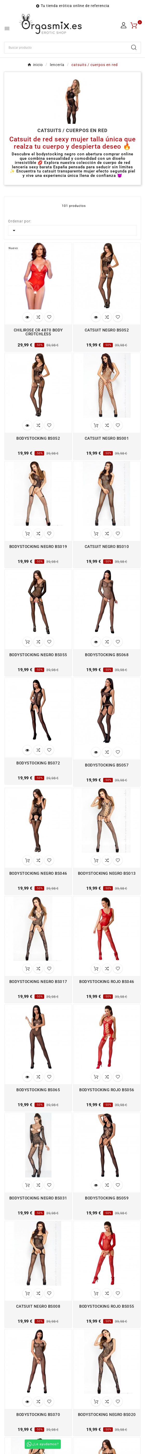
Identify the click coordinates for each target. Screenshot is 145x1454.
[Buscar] (65, 47)
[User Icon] (124, 25)
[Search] (133, 47)
